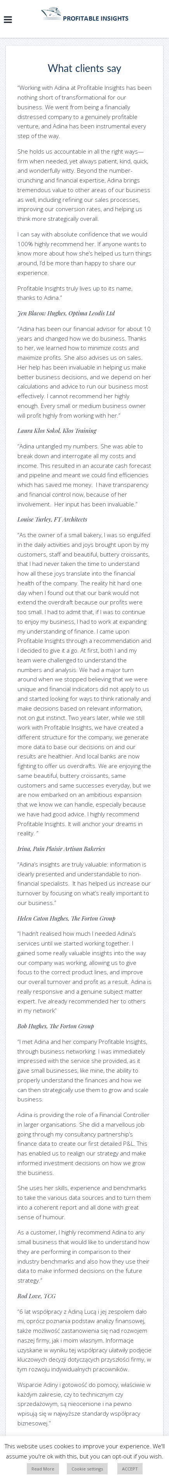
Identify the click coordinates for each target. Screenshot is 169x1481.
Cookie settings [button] (87, 1469)
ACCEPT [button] (130, 1469)
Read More (42, 1469)
